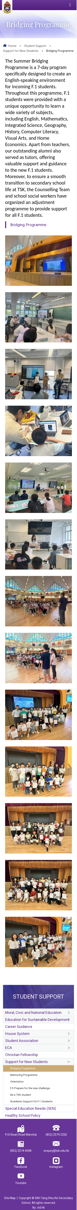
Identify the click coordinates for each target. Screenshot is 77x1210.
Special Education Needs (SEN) (30, 1108)
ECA (8, 1047)
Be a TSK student (20, 1094)
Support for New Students (20, 51)
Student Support (35, 46)
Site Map (10, 1198)
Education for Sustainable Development (37, 1019)
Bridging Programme (22, 1068)
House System (17, 1033)
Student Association (21, 1040)
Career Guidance (18, 1026)
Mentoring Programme (23, 1074)
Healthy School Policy (22, 1115)
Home (12, 46)
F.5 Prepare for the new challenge (30, 1088)
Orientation (17, 1081)
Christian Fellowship (21, 1055)
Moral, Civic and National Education (33, 1012)
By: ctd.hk (38, 1207)
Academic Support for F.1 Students (31, 1101)
